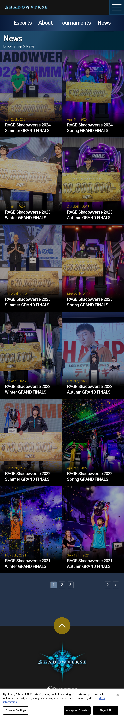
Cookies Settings (15, 712)
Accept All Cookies (77, 712)
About (45, 23)
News (104, 23)
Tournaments (75, 23)
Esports (22, 23)
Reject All (105, 712)
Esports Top (12, 46)
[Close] (117, 697)
